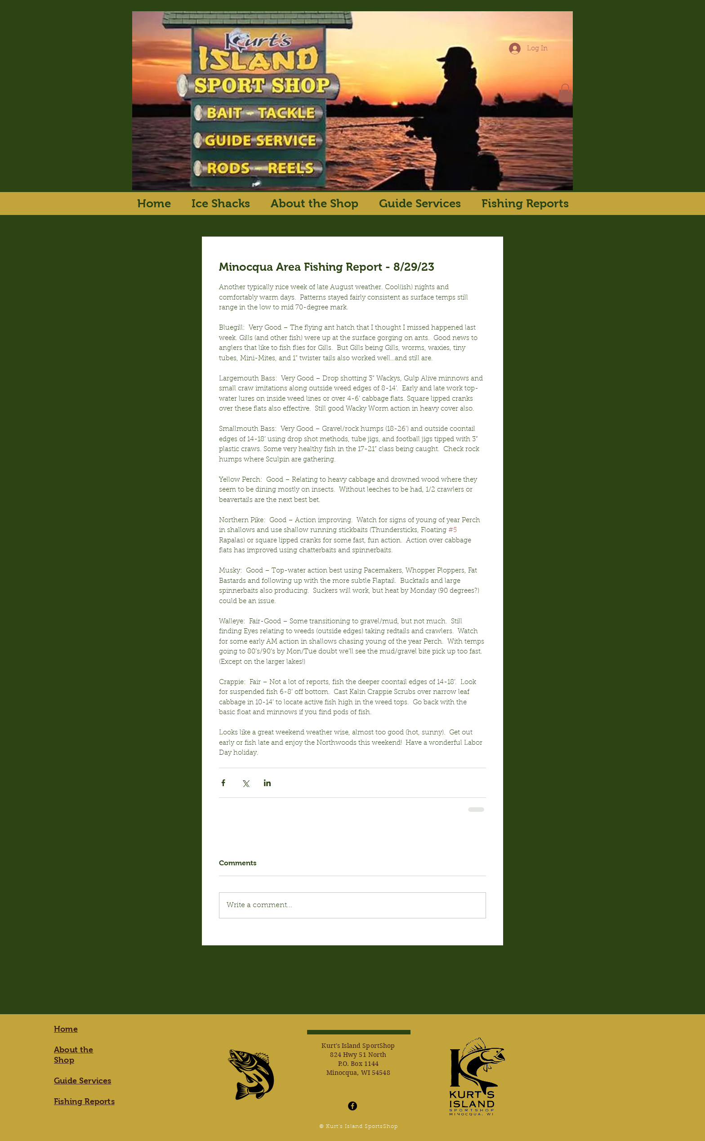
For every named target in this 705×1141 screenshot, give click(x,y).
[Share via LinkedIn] (267, 783)
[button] (565, 93)
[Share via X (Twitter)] (245, 783)
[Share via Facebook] (223, 783)
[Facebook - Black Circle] (352, 1105)
